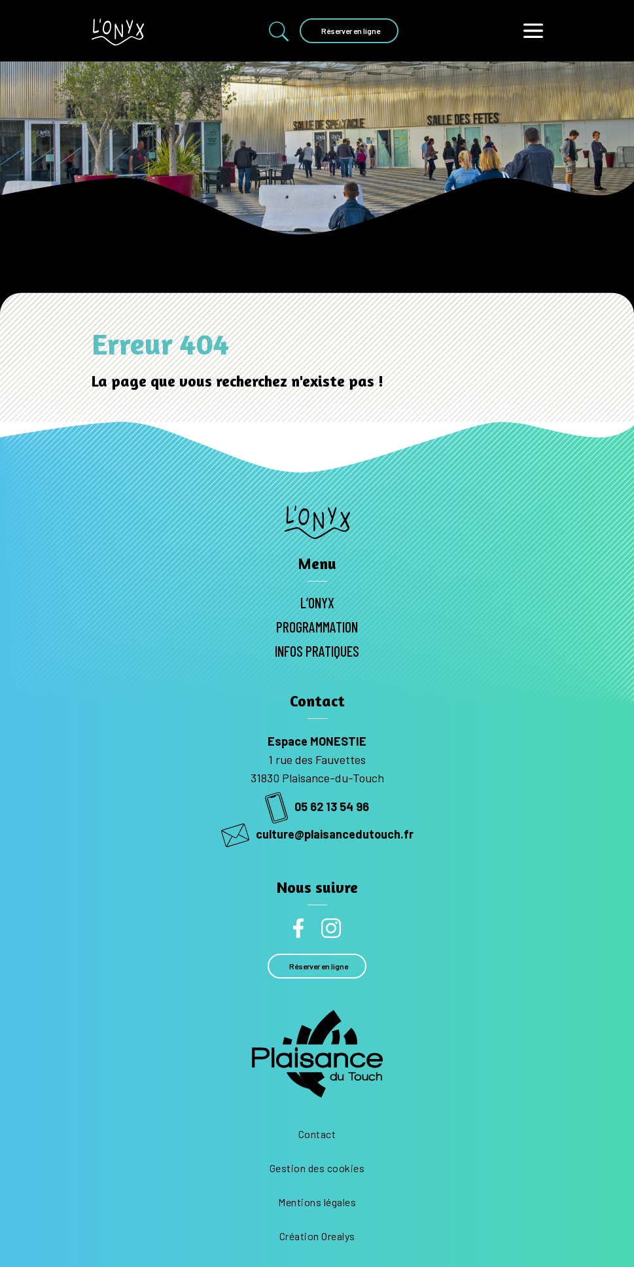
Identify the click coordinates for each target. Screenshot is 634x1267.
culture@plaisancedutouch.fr (317, 834)
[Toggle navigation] (533, 30)
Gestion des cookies (317, 1168)
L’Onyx (317, 602)
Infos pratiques (317, 650)
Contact (317, 1134)
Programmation (317, 626)
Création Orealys (317, 1236)
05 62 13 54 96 (317, 806)
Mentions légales (317, 1202)
